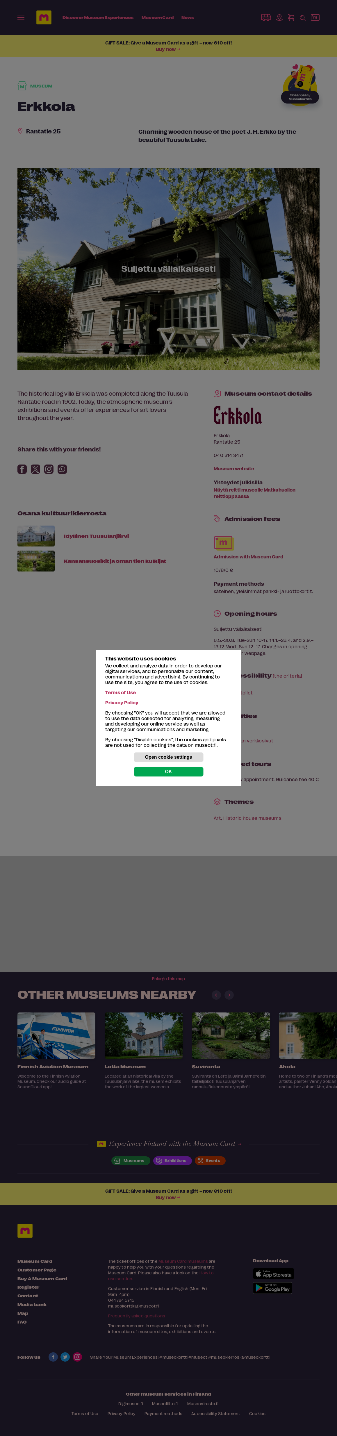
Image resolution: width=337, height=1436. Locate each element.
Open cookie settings (168, 757)
